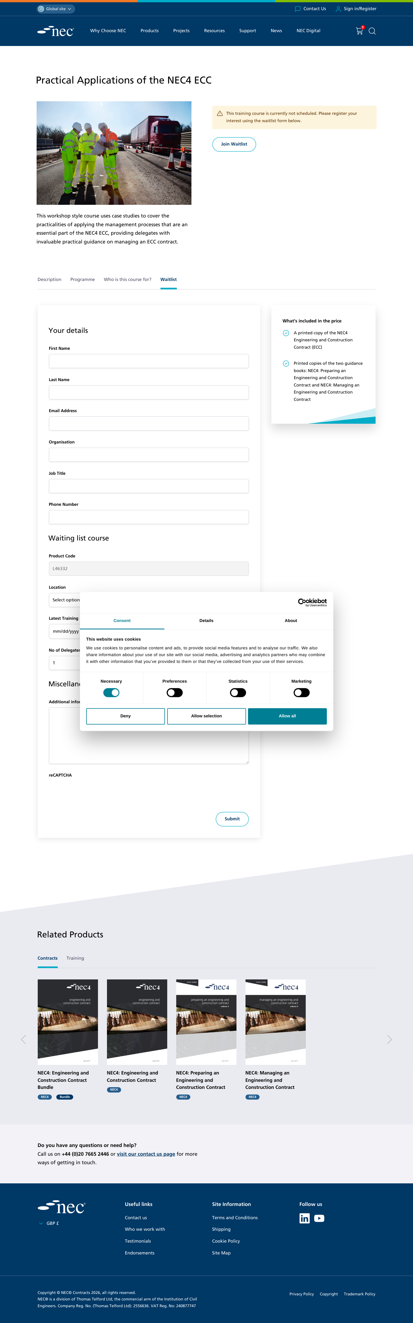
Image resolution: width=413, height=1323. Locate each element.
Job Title (57, 473)
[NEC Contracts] (56, 31)
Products (150, 31)
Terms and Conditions (235, 1218)
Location (57, 587)
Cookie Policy (226, 1241)
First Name (59, 348)
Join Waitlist (234, 144)
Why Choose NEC (108, 31)
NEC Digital (308, 31)
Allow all (287, 716)
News (276, 31)
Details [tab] (207, 620)
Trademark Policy (360, 1294)
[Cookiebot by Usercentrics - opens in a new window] (302, 602)
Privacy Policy (302, 1294)
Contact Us (310, 9)
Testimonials (138, 1241)
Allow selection (206, 716)
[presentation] (92, 792)
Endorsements (140, 1253)
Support (247, 31)
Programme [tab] (82, 279)
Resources (214, 31)
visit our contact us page (146, 1154)
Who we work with (145, 1229)
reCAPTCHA (60, 775)
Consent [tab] (122, 620)
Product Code (62, 556)
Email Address (63, 411)
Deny (125, 716)
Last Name (59, 380)
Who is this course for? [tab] (127, 279)
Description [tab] (49, 279)
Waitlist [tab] (168, 279)
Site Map (221, 1253)
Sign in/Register (356, 9)
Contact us (136, 1218)
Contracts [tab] (48, 958)
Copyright (329, 1294)
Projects (181, 31)
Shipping (221, 1229)
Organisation (62, 442)
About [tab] (291, 620)
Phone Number (64, 504)
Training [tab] (75, 958)
